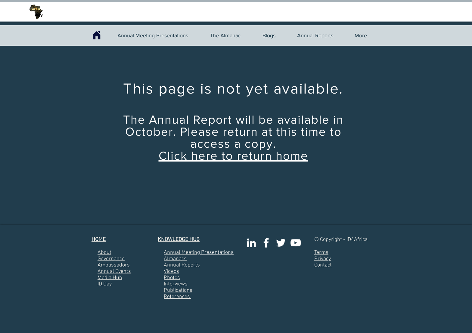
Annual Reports (182, 265)
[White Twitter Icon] (281, 242)
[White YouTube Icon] (295, 242)
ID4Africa (357, 239)
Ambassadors (114, 265)
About (104, 252)
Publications (178, 290)
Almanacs (175, 259)
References (177, 297)
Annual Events (114, 271)
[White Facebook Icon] (266, 242)
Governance (111, 259)
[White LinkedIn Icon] (251, 242)
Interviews (176, 284)
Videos (171, 271)
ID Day (105, 284)
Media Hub (110, 278)
